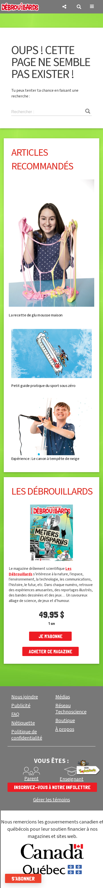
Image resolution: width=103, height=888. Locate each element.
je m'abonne (50, 636)
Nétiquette (23, 723)
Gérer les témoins (51, 800)
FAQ (15, 714)
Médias (62, 696)
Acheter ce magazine (50, 652)
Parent (31, 778)
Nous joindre (24, 696)
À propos (64, 729)
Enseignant (71, 779)
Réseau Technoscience (70, 708)
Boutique (65, 720)
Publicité (20, 705)
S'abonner (23, 878)
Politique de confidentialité (26, 734)
